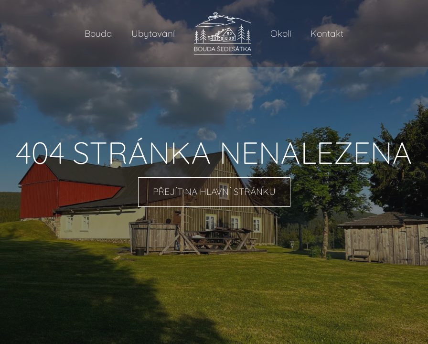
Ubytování (153, 33)
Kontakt (326, 33)
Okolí (280, 33)
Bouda (98, 33)
